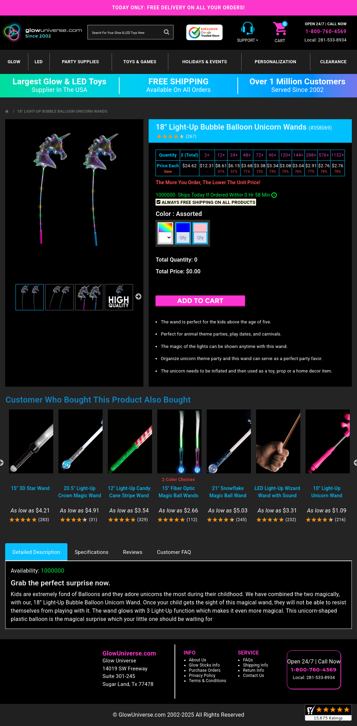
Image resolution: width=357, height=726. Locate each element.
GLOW (14, 61)
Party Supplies (80, 61)
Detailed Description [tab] (36, 552)
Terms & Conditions (207, 680)
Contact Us (253, 675)
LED (39, 61)
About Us (198, 660)
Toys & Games (139, 61)
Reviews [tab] (132, 552)
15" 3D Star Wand (30, 488)
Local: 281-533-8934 (325, 40)
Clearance (333, 61)
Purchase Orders (205, 670)
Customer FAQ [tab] (174, 552)
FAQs (248, 660)
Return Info (253, 670)
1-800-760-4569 (326, 31)
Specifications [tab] (92, 552)
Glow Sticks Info (204, 665)
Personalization (275, 61)
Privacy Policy (202, 675)
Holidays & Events (204, 61)
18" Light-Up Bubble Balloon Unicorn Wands (62, 111)
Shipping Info (255, 665)
